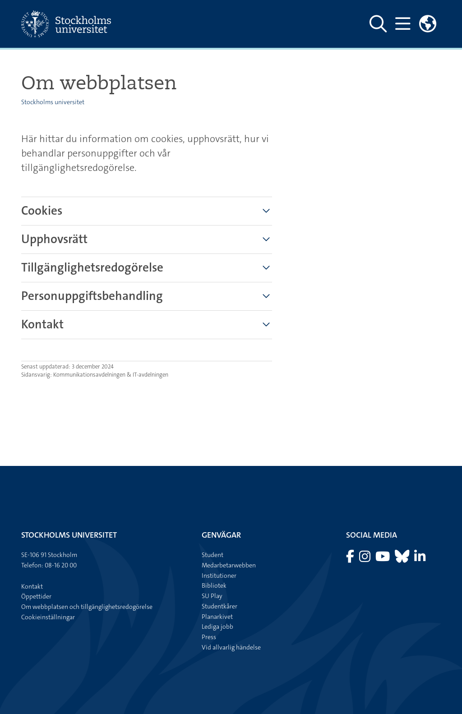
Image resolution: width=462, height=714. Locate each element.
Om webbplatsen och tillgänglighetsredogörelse (86, 607)
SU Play (212, 596)
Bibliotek (214, 585)
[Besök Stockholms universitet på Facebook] (351, 559)
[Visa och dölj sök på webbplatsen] (378, 24)
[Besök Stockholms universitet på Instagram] (365, 559)
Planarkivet (217, 617)
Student (212, 555)
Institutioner (219, 575)
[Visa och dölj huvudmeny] (403, 24)
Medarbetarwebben (229, 565)
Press (209, 637)
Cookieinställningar (48, 617)
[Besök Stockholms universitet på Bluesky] (403, 559)
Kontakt (32, 586)
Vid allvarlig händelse (231, 647)
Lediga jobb (217, 626)
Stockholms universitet (52, 102)
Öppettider (36, 596)
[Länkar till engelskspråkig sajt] (428, 24)
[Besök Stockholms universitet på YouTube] (383, 559)
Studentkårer (219, 606)
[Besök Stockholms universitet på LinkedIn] (419, 559)
